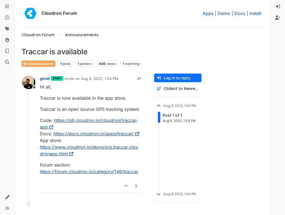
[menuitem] (278, 6)
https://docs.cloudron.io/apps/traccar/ (96, 133)
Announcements (38, 64)
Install (255, 13)
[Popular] (7, 40)
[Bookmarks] (7, 51)
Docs (239, 13)
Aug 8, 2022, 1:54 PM (99, 78)
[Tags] (7, 29)
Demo (224, 13)
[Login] (278, 6)
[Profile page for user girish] (28, 82)
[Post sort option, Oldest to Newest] (178, 88)
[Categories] (7, 6)
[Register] (278, 17)
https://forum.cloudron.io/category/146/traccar (89, 171)
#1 (139, 78)
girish (45, 78)
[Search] (7, 62)
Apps (208, 13)
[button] (7, 197)
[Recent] (7, 17)
